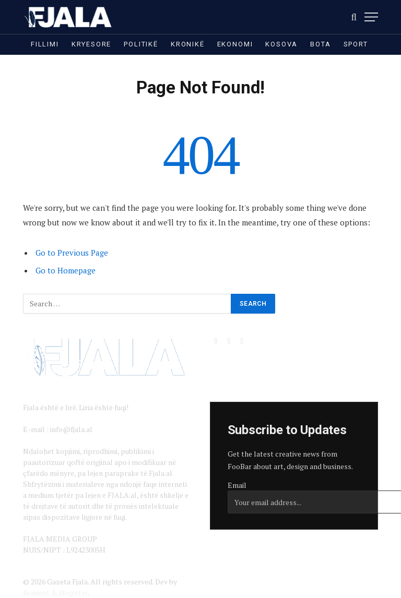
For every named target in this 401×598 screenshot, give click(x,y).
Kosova (281, 44)
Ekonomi (235, 44)
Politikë (141, 44)
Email (237, 485)
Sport (356, 44)
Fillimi (45, 44)
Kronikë (188, 44)
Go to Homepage (66, 270)
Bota (320, 44)
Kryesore (92, 44)
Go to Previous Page (72, 252)
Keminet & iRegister (55, 592)
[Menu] (371, 17)
